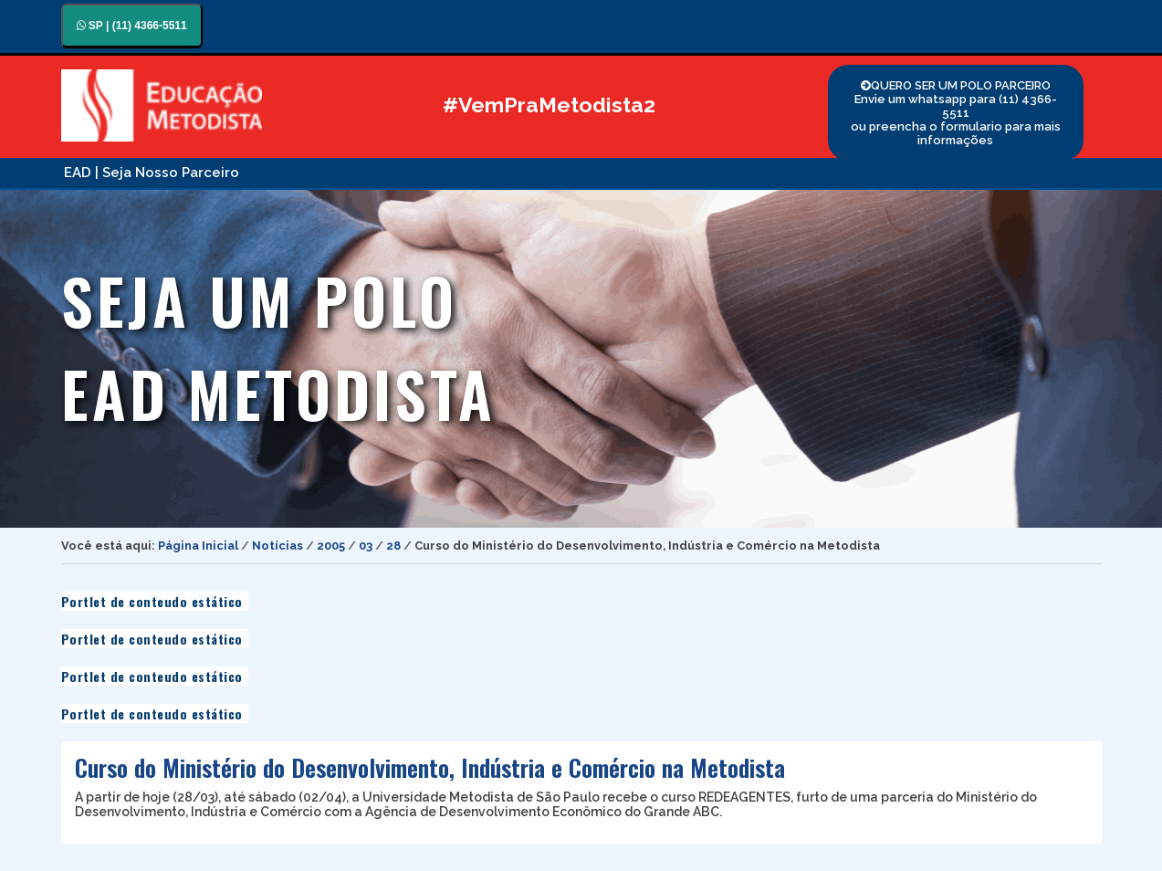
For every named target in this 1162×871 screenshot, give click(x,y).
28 (393, 545)
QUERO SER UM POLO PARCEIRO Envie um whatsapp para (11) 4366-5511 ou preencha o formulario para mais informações (956, 113)
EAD (77, 172)
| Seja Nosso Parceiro (167, 172)
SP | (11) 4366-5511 (132, 25)
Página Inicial (198, 545)
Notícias (277, 545)
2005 (331, 545)
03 (365, 545)
